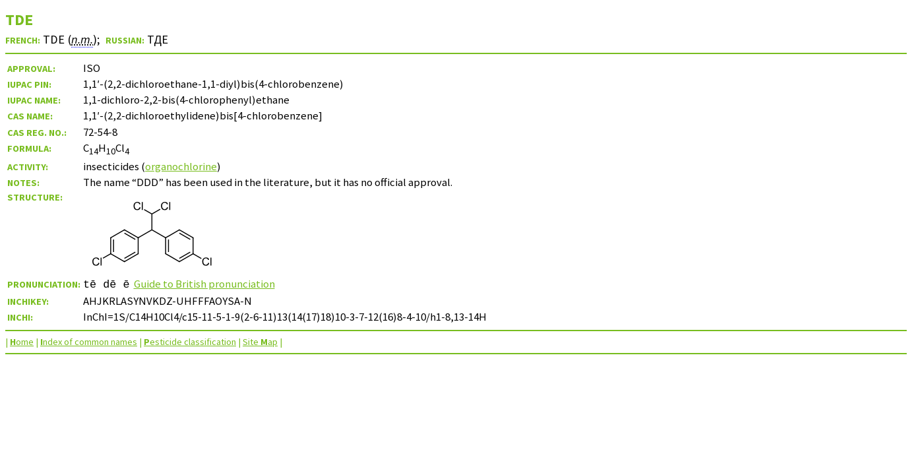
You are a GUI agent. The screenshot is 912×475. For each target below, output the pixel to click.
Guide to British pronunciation (204, 283)
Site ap (260, 342)
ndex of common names (88, 342)
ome (22, 342)
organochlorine (181, 166)
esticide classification (190, 342)
